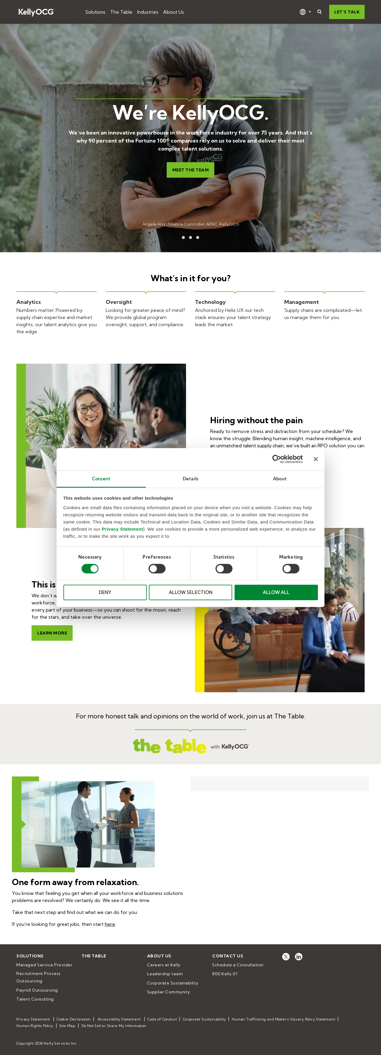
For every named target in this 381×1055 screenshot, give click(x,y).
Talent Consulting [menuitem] (35, 999)
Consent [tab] (101, 478)
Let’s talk (347, 12)
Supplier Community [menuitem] (168, 992)
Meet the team (190, 170)
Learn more (52, 633)
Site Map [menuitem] (67, 1025)
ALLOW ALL (276, 592)
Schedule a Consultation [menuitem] (238, 965)
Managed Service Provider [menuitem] (44, 965)
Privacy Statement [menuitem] (33, 1019)
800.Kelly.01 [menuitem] (224, 973)
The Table (121, 12)
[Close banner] (316, 459)
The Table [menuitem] (94, 956)
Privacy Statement (122, 528)
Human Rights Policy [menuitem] (34, 1025)
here (110, 924)
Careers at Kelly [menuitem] (164, 965)
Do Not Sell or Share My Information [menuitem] (114, 1025)
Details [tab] (190, 478)
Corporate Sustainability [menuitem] (173, 983)
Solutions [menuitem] (30, 956)
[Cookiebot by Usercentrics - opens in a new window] (277, 459)
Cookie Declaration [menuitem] (73, 1019)
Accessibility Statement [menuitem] (119, 1019)
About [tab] (280, 478)
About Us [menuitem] (159, 956)
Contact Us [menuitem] (227, 956)
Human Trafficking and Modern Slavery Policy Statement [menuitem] (283, 1019)
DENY (105, 592)
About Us (173, 12)
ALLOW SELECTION (191, 592)
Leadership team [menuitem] (165, 973)
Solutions (95, 12)
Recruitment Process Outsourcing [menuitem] (39, 977)
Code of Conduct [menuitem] (162, 1019)
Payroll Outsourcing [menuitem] (37, 990)
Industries (147, 12)
